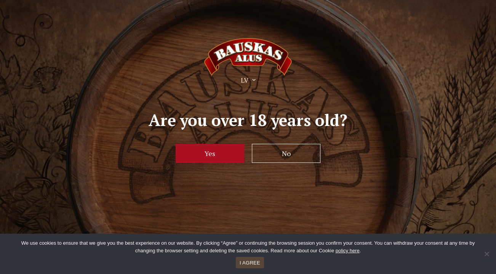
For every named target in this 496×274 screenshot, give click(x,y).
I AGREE (250, 263)
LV (244, 79)
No (286, 153)
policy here (348, 250)
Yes (210, 153)
